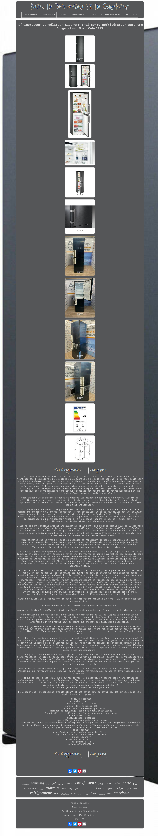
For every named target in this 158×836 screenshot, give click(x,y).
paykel (128, 789)
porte (127, 783)
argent (109, 788)
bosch (64, 789)
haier (81, 794)
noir (108, 783)
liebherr (41, 789)
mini (56, 793)
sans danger (25, 784)
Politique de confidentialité (80, 811)
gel (54, 783)
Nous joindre (80, 807)
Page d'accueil (80, 803)
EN (76, 819)
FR (83, 819)
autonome (85, 789)
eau (92, 789)
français (102, 794)
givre (109, 794)
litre (135, 784)
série (47, 784)
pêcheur (77, 789)
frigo (71, 788)
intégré (119, 788)
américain (122, 793)
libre (93, 793)
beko (87, 794)
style (101, 783)
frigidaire (52, 788)
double (60, 784)
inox (135, 789)
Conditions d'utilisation (79, 815)
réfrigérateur (41, 792)
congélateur (85, 782)
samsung (37, 783)
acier (117, 783)
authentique (30, 789)
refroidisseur (65, 794)
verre (73, 793)
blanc (69, 783)
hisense (100, 788)
